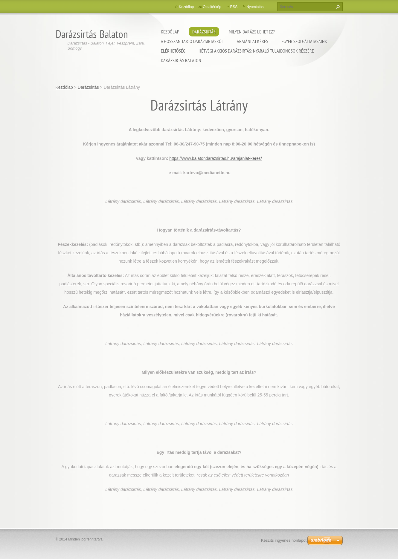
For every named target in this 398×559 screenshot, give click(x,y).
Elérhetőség (173, 51)
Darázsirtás (204, 32)
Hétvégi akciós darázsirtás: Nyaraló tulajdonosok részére (256, 51)
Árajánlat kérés (252, 41)
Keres (337, 6)
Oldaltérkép (212, 7)
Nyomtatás (254, 7)
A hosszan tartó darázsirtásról (192, 41)
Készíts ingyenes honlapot (283, 540)
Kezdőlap (170, 32)
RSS (234, 7)
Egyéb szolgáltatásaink (304, 41)
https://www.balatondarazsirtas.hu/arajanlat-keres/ (215, 158)
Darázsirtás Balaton (181, 60)
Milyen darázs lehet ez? (252, 32)
